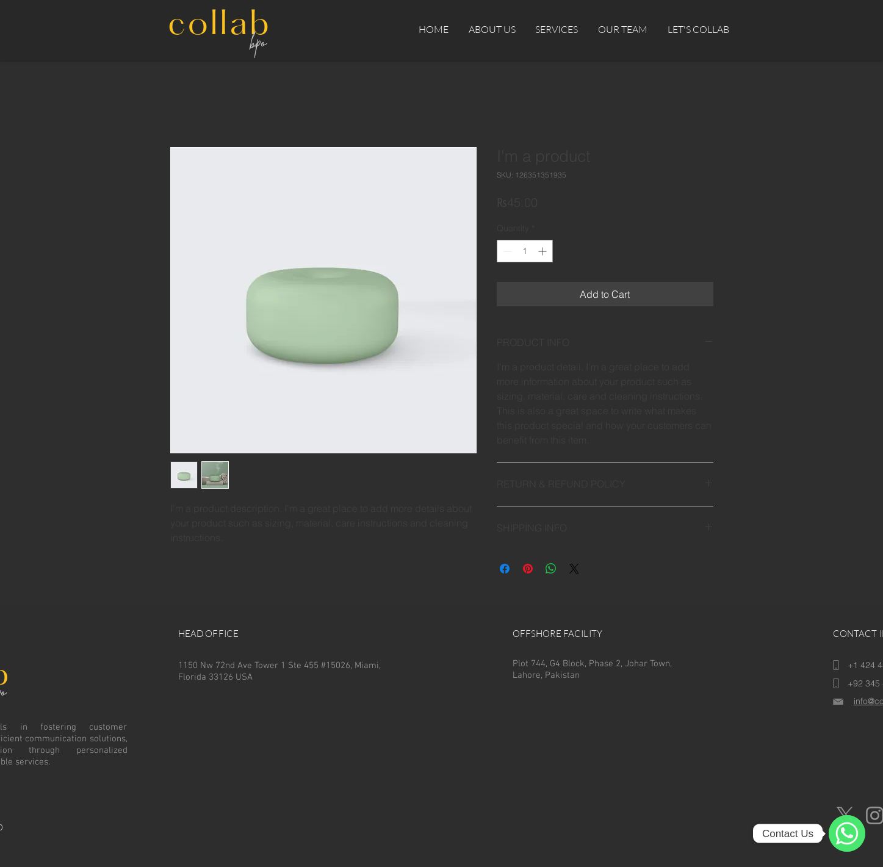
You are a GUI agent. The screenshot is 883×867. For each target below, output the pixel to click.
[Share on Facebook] (504, 568)
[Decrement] (506, 251)
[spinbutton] (525, 251)
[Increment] (543, 251)
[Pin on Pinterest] (528, 568)
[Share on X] (574, 568)
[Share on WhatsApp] (551, 568)
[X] (845, 815)
